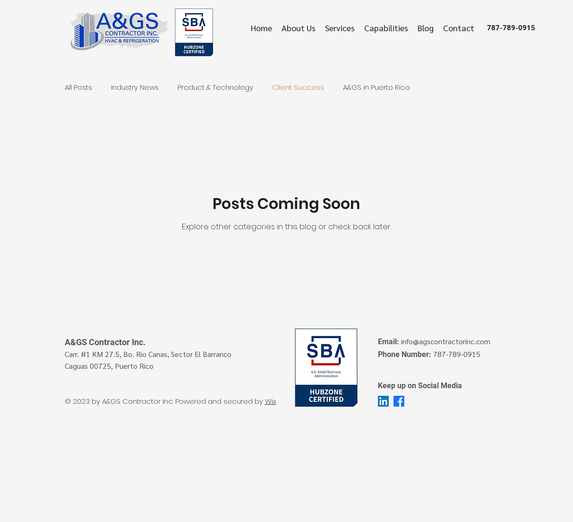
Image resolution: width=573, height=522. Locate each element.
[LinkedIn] (383, 401)
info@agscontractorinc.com (445, 341)
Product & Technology (215, 87)
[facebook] (398, 401)
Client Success (298, 87)
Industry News (135, 87)
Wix (270, 401)
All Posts (78, 87)
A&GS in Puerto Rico (376, 87)
